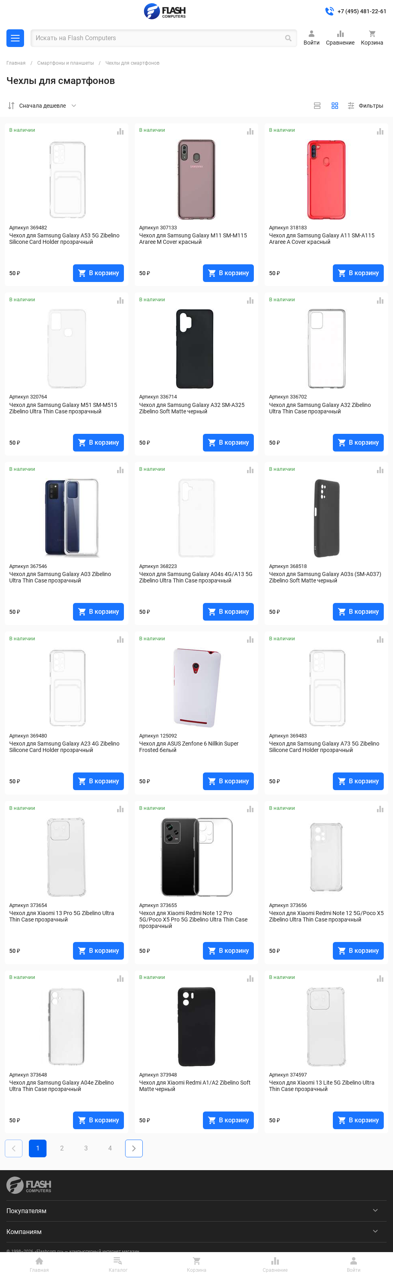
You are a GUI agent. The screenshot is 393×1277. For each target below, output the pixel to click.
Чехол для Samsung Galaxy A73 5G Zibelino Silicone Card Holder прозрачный (325, 746)
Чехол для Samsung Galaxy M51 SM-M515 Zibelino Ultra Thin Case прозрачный (63, 408)
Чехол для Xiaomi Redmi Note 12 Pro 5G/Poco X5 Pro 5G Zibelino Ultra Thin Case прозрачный (194, 919)
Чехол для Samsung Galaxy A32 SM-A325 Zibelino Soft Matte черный (192, 408)
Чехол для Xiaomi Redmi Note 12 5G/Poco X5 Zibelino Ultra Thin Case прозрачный (326, 916)
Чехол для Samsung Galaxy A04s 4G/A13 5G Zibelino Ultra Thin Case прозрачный (196, 577)
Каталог (15, 38)
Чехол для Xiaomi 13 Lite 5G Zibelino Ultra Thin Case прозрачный (322, 1085)
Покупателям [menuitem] (26, 1211)
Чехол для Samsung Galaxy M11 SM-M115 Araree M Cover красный (193, 238)
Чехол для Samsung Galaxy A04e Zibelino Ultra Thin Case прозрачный (62, 1085)
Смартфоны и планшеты (65, 63)
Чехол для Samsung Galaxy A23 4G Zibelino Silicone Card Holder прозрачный (65, 746)
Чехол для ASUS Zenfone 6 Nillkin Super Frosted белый (189, 746)
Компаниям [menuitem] (24, 1232)
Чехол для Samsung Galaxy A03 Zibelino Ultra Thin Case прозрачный (60, 577)
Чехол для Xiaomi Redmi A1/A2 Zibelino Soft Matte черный (195, 1085)
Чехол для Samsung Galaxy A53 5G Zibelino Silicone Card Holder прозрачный (65, 238)
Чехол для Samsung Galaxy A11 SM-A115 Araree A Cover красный (322, 238)
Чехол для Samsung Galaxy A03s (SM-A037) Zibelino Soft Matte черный (326, 577)
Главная (16, 63)
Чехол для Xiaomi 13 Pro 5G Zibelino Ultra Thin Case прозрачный (62, 916)
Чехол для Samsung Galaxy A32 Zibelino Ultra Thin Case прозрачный (320, 408)
